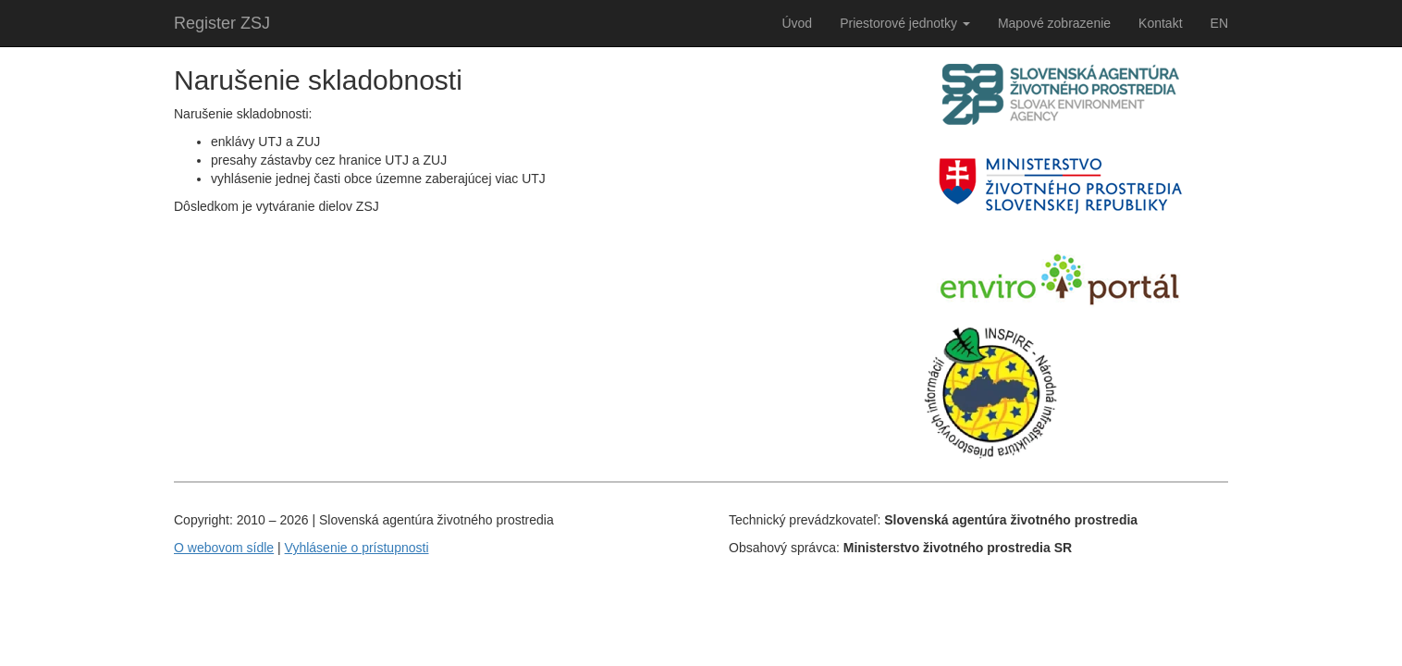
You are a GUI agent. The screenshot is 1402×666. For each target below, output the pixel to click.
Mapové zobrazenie (1054, 23)
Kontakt (1160, 23)
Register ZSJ (222, 23)
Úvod (796, 23)
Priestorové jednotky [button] (905, 23)
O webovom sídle (224, 547)
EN (1219, 23)
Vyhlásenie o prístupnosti (357, 547)
